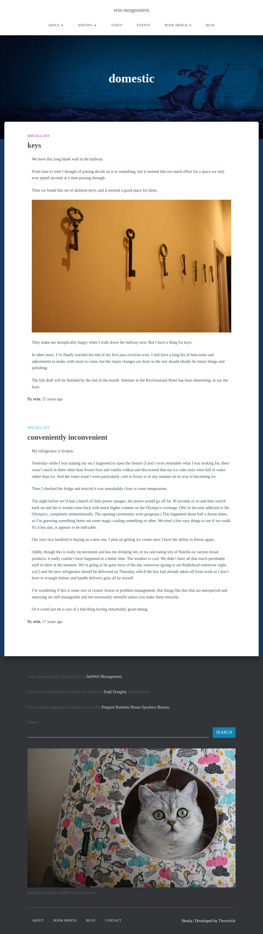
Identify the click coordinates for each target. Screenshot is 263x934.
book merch (177, 25)
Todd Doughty (115, 692)
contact (113, 920)
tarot (116, 25)
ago (52, 399)
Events (143, 25)
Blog (210, 25)
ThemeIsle (227, 921)
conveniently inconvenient (67, 437)
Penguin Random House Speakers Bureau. (135, 707)
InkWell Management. (104, 676)
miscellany (38, 136)
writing (87, 25)
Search (32, 722)
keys (34, 145)
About (55, 25)
